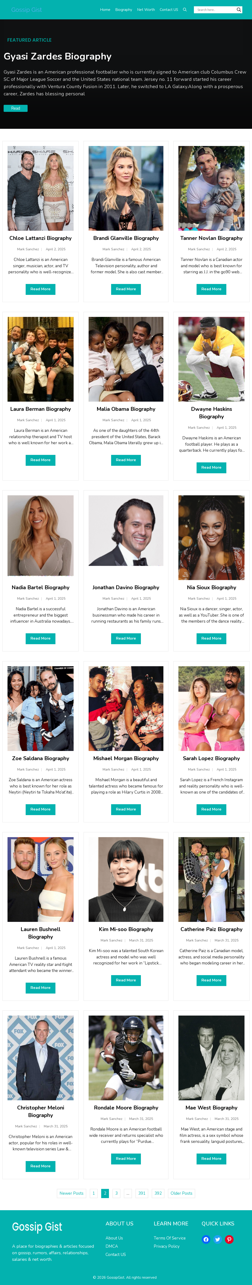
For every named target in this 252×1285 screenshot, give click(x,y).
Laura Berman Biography (40, 409)
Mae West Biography (211, 1107)
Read (15, 108)
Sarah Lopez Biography (211, 758)
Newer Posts (72, 1193)
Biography (123, 9)
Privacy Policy (167, 1246)
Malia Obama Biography (126, 409)
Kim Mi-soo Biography (126, 929)
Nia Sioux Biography (211, 587)
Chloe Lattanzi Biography (40, 238)
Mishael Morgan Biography (126, 758)
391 (141, 1193)
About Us (114, 1238)
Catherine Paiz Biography (212, 929)
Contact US (169, 9)
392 (158, 1193)
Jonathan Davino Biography (126, 587)
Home (105, 9)
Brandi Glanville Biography (126, 238)
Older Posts (181, 1193)
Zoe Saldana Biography (40, 758)
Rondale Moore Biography (126, 1107)
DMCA (112, 1246)
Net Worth (146, 9)
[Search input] (216, 9)
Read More (41, 289)
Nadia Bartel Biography (40, 587)
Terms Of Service (170, 1238)
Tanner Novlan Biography (211, 238)
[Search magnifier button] (239, 9)
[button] (185, 10)
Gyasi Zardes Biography (58, 56)
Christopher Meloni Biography (40, 1111)
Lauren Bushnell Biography (41, 933)
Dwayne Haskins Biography (211, 412)
